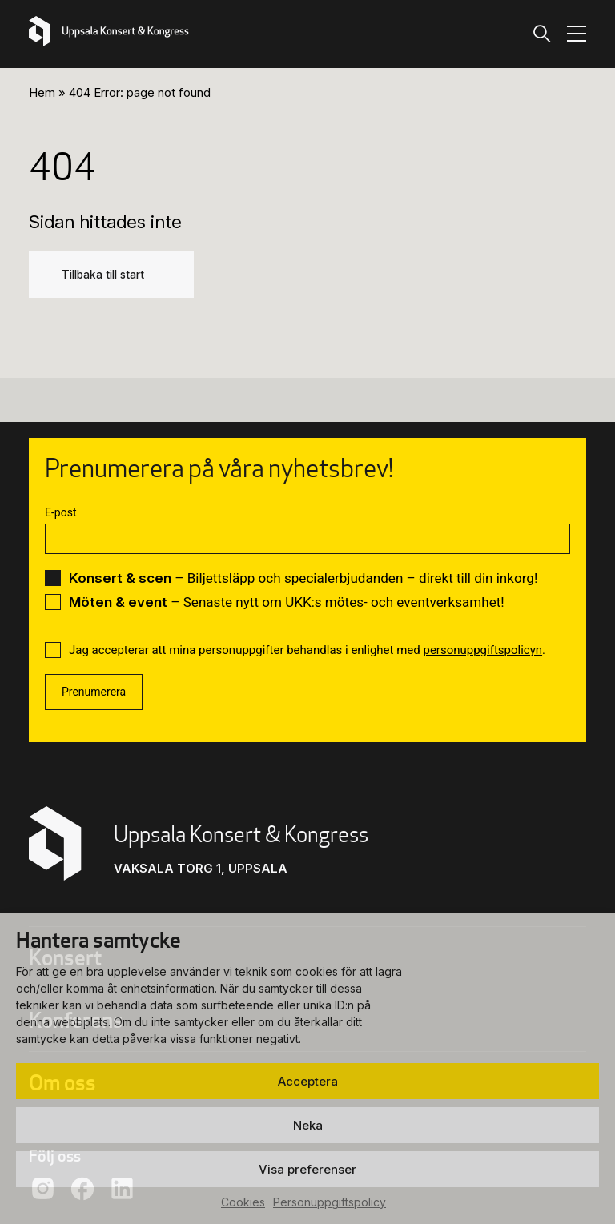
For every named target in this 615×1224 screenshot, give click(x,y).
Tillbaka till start (103, 274)
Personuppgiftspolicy (329, 1202)
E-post (60, 512)
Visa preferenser (307, 1169)
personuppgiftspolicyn (482, 650)
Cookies (243, 1202)
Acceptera (308, 1081)
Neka (308, 1125)
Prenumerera (94, 691)
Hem (42, 92)
